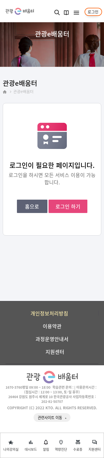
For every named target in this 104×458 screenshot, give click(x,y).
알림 (46, 449)
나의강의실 (11, 449)
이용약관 (52, 326)
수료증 (77, 449)
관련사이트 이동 (50, 417)
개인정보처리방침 (49, 313)
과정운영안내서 (52, 338)
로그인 (93, 11)
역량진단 (61, 449)
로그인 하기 (67, 206)
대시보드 (31, 449)
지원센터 (94, 449)
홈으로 (32, 206)
